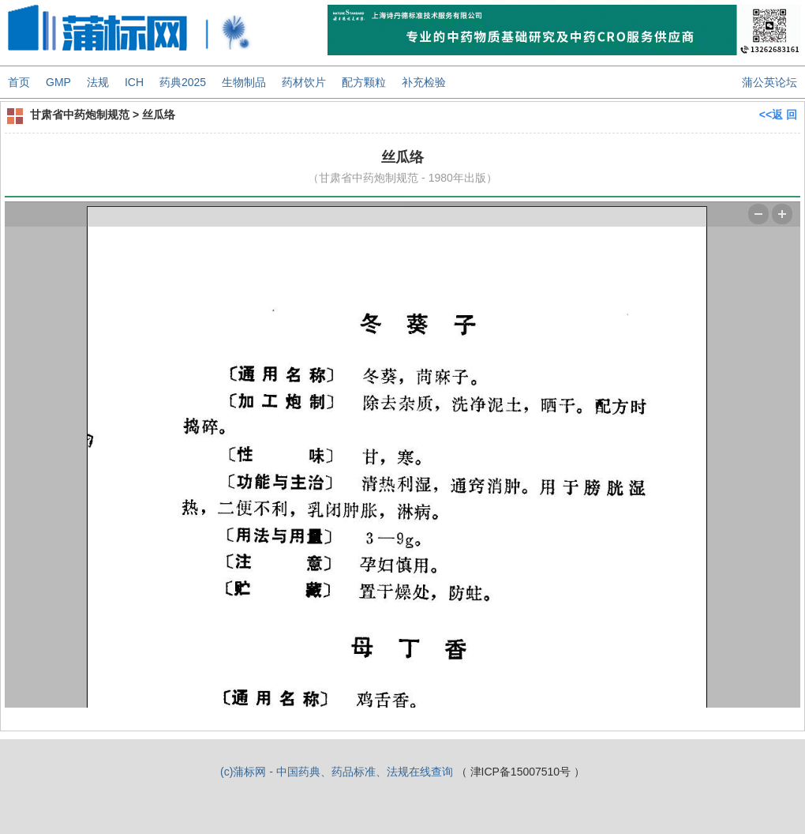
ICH (134, 82)
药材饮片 (304, 82)
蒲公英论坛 (769, 82)
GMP (58, 82)
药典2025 (182, 82)
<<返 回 (778, 114)
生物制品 (244, 82)
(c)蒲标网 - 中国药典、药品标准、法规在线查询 (336, 771)
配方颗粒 (364, 82)
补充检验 (424, 82)
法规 (98, 82)
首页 (19, 82)
